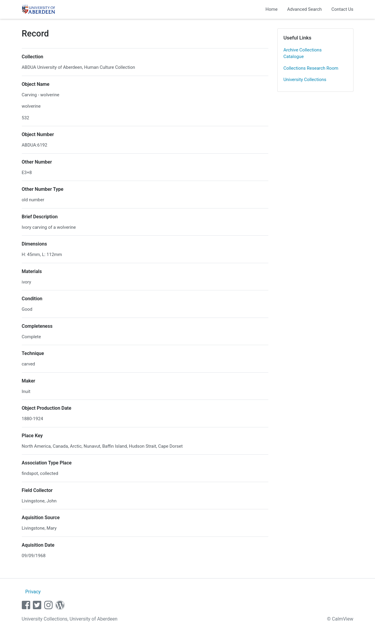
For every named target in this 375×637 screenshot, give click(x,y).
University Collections (305, 79)
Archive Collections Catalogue (303, 53)
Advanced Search (304, 9)
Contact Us (342, 9)
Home (272, 9)
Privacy (33, 592)
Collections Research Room (311, 68)
